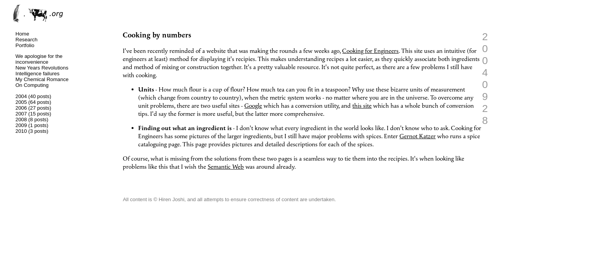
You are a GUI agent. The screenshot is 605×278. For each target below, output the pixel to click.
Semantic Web (226, 167)
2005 (21, 102)
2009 (21, 125)
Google (253, 106)
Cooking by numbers (157, 35)
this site (362, 106)
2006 (21, 108)
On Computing (32, 85)
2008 (21, 119)
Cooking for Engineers (370, 51)
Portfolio (24, 45)
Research (26, 39)
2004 (21, 96)
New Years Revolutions (41, 68)
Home (22, 34)
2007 (21, 114)
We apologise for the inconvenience (39, 59)
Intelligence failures (37, 73)
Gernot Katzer (417, 136)
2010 (21, 131)
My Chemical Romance (42, 79)
